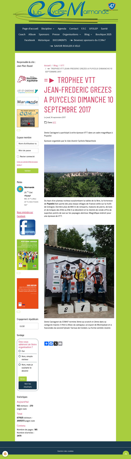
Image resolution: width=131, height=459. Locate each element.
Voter (22, 383)
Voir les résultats (28, 390)
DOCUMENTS (60, 42)
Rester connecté (27, 159)
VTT (62, 67)
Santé (104, 30)
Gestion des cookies (65, 455)
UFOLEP (93, 30)
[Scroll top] (126, 454)
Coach (22, 36)
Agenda (62, 30)
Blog (87, 36)
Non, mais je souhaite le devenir (27, 372)
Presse (56, 36)
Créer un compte (23, 164)
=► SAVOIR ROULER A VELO (65, 47)
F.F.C (83, 30)
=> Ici (22, 330)
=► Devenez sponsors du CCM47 (88, 42)
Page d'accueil (30, 30)
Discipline (46, 30)
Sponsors (44, 36)
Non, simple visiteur (27, 362)
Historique (44, 42)
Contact (73, 30)
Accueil (47, 67)
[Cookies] (5, 454)
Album (32, 36)
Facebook (29, 42)
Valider (28, 173)
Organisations (71, 36)
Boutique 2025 (103, 36)
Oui (23, 355)
